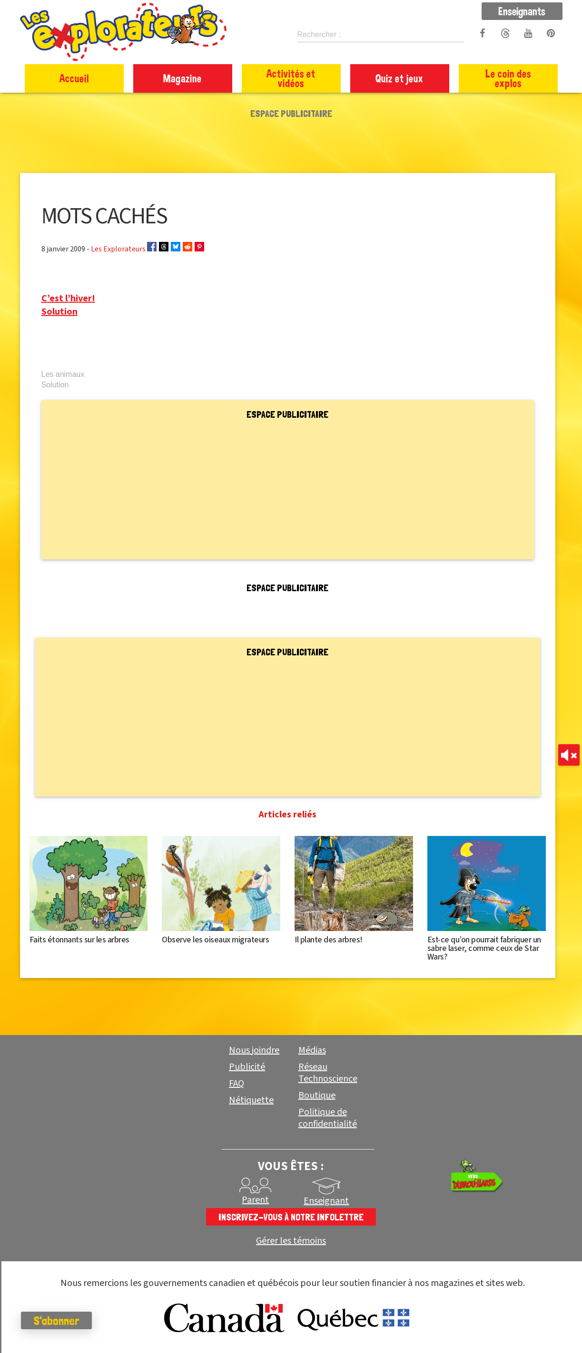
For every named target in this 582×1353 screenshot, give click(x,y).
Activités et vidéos (291, 78)
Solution (59, 311)
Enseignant (326, 1201)
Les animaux (63, 374)
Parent (255, 1200)
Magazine (182, 78)
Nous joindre (254, 1050)
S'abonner (59, 1321)
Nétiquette (251, 1100)
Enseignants (521, 11)
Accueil (74, 78)
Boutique (316, 1095)
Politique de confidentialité (327, 1118)
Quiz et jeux (399, 78)
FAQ (236, 1083)
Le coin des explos (508, 78)
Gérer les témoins (291, 1241)
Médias (312, 1050)
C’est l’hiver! (68, 298)
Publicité (247, 1067)
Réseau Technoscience (327, 1072)
